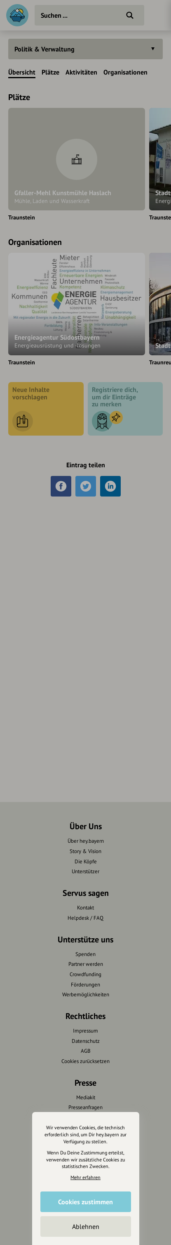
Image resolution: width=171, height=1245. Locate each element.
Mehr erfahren (85, 1177)
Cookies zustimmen (85, 1202)
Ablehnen (85, 1226)
